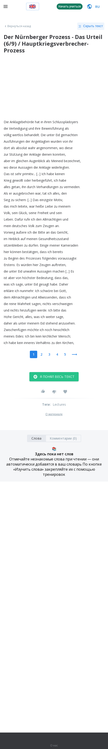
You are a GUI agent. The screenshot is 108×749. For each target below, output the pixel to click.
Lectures (59, 404)
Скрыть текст (91, 26)
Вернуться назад (17, 26)
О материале (53, 414)
